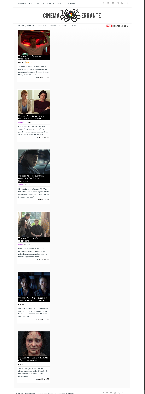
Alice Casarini (44, 137)
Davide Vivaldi (44, 78)
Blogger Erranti (44, 319)
